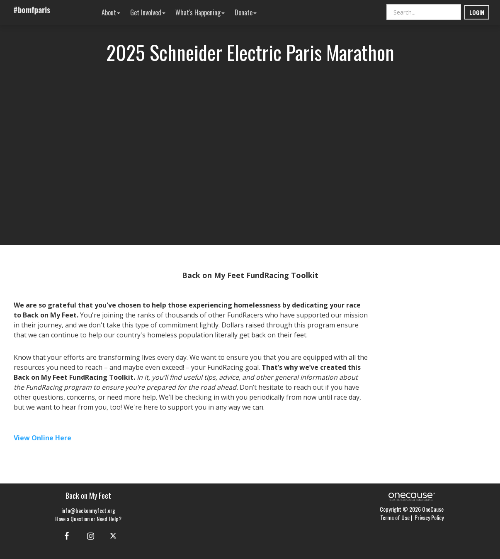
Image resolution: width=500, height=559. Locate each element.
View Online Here (42, 437)
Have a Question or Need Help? (88, 518)
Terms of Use (395, 517)
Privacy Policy (429, 517)
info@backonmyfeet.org (88, 510)
